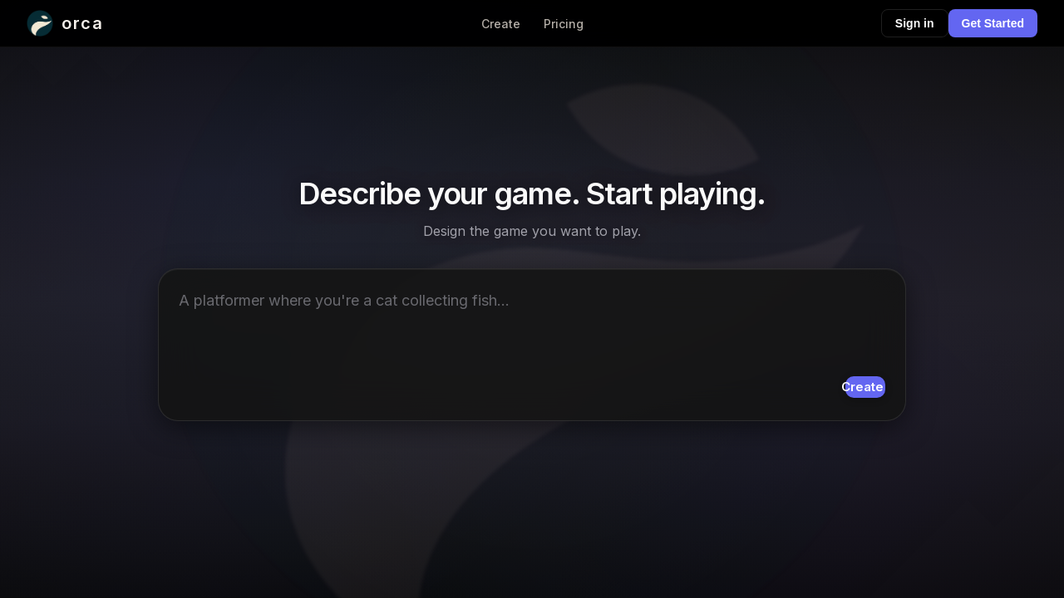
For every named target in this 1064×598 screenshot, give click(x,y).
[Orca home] (65, 23)
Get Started (993, 23)
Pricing (564, 24)
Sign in (914, 23)
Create (500, 24)
